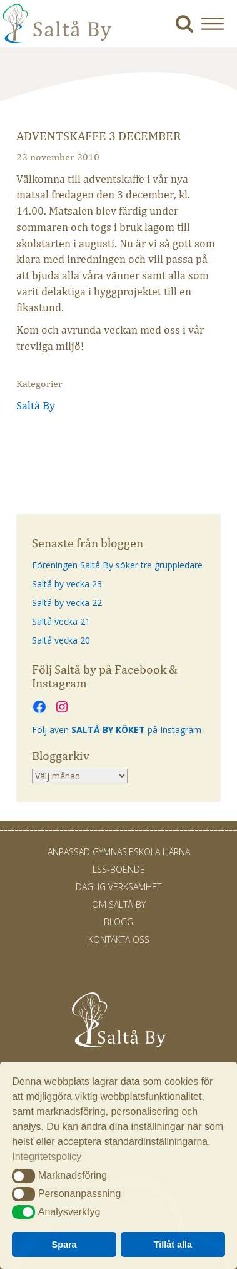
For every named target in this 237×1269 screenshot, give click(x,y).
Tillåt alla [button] (173, 1245)
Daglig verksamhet (118, 887)
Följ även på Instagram (116, 730)
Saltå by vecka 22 (67, 603)
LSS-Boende (119, 869)
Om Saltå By (119, 904)
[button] (217, 23)
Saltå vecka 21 (61, 621)
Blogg (118, 922)
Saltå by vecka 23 (67, 584)
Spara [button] (64, 1245)
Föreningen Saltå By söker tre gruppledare (117, 565)
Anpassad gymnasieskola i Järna (119, 852)
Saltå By (35, 405)
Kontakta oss (118, 939)
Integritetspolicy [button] (46, 1156)
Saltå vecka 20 (61, 640)
